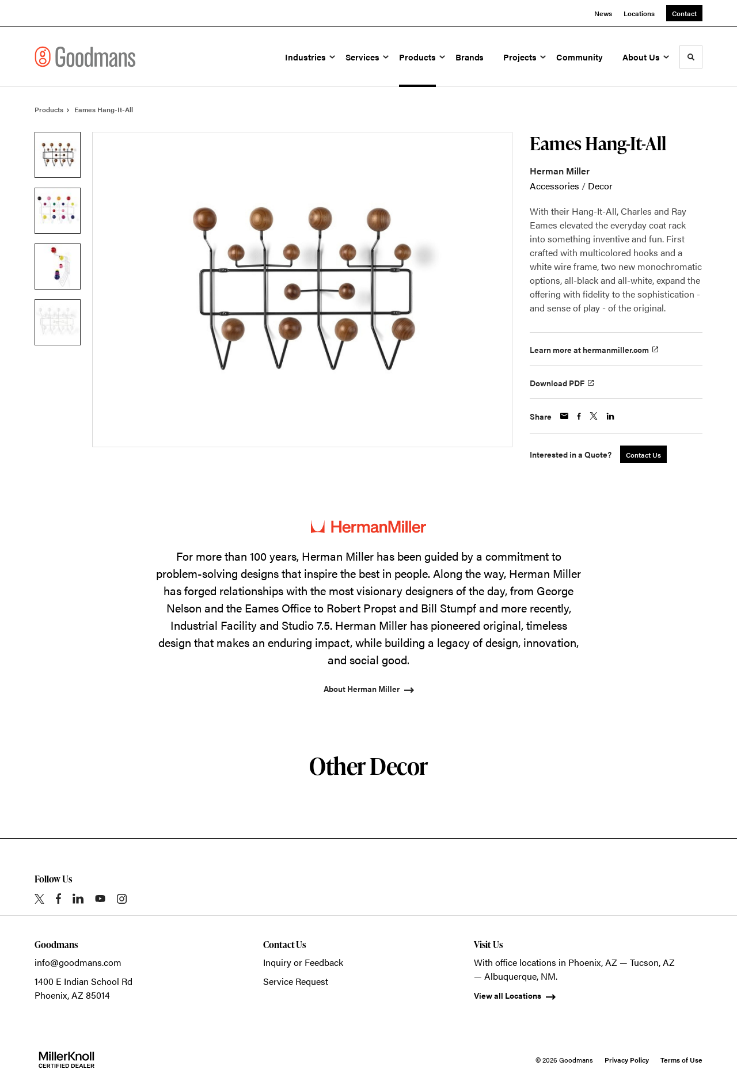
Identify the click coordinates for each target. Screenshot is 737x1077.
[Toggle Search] (690, 56)
